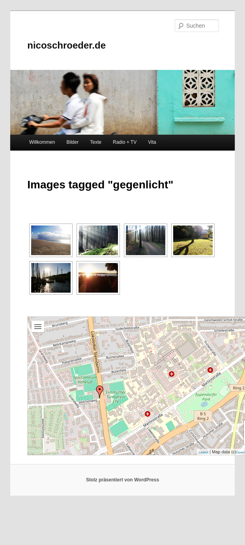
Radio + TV (125, 142)
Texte (95, 142)
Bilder (72, 142)
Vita (152, 142)
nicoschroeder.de (66, 45)
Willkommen (42, 142)
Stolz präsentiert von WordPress (122, 480)
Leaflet (203, 452)
